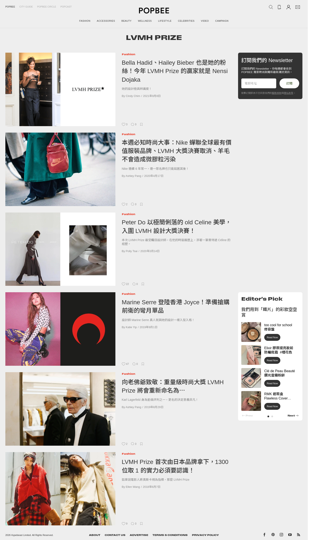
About (94, 535)
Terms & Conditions (170, 535)
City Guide (26, 6)
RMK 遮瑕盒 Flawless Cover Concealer (276, 398)
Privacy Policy (205, 535)
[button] (268, 416)
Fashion (128, 54)
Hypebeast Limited (21, 535)
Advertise (139, 535)
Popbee (10, 6)
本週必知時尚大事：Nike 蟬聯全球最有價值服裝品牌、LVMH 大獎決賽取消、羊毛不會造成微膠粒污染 (177, 151)
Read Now (272, 337)
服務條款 (276, 93)
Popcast (66, 6)
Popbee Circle (46, 6)
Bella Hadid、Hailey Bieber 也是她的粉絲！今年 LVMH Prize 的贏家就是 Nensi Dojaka (175, 71)
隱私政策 (288, 93)
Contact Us (115, 535)
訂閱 (289, 83)
